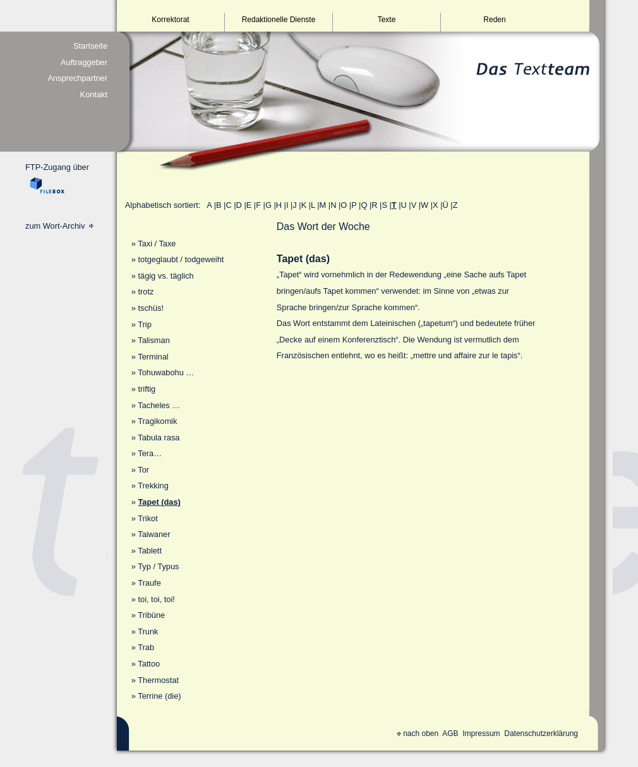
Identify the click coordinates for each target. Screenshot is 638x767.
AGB (450, 733)
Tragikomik (157, 421)
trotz (145, 291)
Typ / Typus (158, 566)
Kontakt (93, 94)
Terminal (153, 356)
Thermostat (158, 680)
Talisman (154, 340)
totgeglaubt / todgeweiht (181, 259)
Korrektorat (170, 19)
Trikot (148, 518)
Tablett (150, 550)
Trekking (153, 485)
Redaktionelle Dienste (279, 19)
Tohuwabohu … (166, 372)
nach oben (417, 733)
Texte (387, 19)
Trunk (148, 631)
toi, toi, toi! (156, 599)
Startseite (90, 46)
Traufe (149, 583)
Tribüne (151, 615)
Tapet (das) (159, 502)
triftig (146, 389)
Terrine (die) (159, 696)
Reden (494, 19)
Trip (145, 324)
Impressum (481, 733)
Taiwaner (154, 534)
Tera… (150, 453)
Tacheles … (159, 405)
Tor (143, 469)
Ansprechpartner (77, 78)
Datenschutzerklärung (541, 733)
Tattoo (149, 663)
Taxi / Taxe (157, 243)
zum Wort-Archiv (59, 226)
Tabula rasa (158, 437)
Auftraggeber (84, 62)
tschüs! (151, 308)
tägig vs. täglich (165, 276)
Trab (146, 647)
